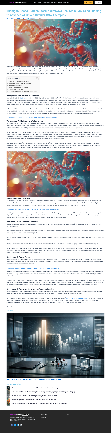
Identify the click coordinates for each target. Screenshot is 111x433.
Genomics (54, 2)
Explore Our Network (63, 2)
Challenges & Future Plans (16, 89)
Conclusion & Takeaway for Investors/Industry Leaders (24, 91)
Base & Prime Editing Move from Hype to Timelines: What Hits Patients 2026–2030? (39, 403)
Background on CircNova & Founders (19, 81)
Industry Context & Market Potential (18, 87)
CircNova (22, 98)
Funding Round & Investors (16, 85)
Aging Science (46, 2)
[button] (76, 2)
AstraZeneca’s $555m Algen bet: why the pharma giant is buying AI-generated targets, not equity (43, 392)
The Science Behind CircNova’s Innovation (20, 83)
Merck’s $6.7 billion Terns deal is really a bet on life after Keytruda (35, 379)
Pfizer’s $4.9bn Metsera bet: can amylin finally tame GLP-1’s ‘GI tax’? (34, 395)
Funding (39, 2)
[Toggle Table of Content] (37, 78)
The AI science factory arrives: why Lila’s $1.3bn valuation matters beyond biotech (39, 388)
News (34, 2)
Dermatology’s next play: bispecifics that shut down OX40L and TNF (34, 399)
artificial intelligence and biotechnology (77, 298)
